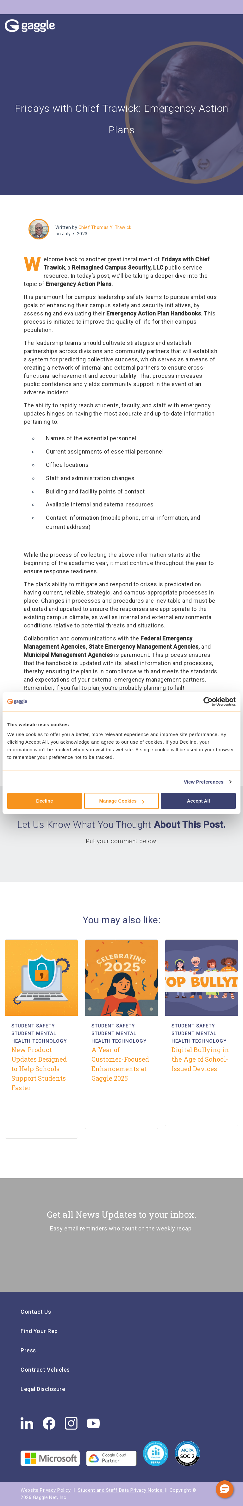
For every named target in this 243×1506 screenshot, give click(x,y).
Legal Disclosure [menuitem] (43, 1389)
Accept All (198, 801)
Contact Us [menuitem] (36, 1311)
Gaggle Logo (36, 27)
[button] (225, 1489)
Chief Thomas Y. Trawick (105, 227)
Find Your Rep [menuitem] (39, 1331)
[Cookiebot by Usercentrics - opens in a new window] (208, 701)
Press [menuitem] (28, 1350)
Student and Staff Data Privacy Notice (121, 1490)
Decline (44, 801)
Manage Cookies (121, 801)
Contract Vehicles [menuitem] (45, 1369)
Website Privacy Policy (46, 1490)
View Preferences (204, 782)
